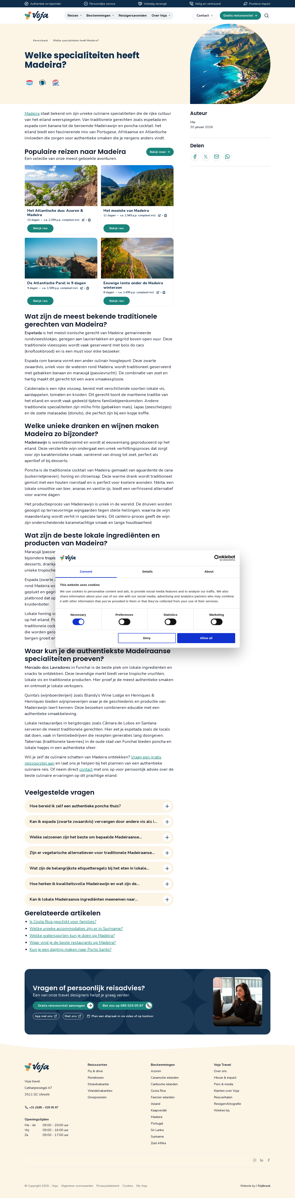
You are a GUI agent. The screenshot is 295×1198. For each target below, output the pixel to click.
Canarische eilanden (165, 1077)
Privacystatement (107, 1186)
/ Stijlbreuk (263, 1186)
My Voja (141, 1186)
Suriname (157, 1136)
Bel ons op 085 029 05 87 (127, 1005)
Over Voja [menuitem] (159, 15)
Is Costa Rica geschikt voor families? (63, 921)
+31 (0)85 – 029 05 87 (41, 1107)
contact (86, 769)
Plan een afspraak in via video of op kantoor (120, 1016)
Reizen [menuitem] (73, 15)
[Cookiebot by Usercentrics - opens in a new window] (217, 558)
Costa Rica (158, 1091)
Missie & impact (225, 1077)
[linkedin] (261, 1160)
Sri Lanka (157, 1130)
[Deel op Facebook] (194, 156)
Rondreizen (96, 1077)
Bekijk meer (160, 152)
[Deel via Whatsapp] (227, 156)
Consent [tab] (86, 571)
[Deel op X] (205, 156)
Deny (147, 638)
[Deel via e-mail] (216, 156)
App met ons (46, 1016)
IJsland (155, 1104)
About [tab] (208, 571)
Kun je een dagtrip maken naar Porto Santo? (70, 949)
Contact (205, 15)
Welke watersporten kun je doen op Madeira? (72, 935)
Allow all (206, 638)
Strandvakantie (98, 1084)
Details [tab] (147, 571)
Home (26, 40)
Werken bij (221, 1110)
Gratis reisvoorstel (240, 15)
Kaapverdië (159, 1110)
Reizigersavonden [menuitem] (133, 15)
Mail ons (73, 1016)
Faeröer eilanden (163, 1097)
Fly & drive (95, 1071)
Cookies (128, 1186)
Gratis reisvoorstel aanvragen (65, 1005)
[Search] (266, 15)
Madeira (32, 113)
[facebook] (268, 1160)
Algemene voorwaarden (77, 1186)
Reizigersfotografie (227, 1104)
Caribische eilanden (164, 1084)
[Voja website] (37, 16)
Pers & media (223, 1084)
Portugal (157, 1123)
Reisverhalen (223, 1097)
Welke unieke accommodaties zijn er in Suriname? (76, 928)
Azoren (156, 1071)
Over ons (220, 1071)
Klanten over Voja (226, 1091)
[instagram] (254, 1160)
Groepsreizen (97, 1097)
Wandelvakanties (100, 1091)
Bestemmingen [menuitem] (98, 15)
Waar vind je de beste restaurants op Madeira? (73, 942)
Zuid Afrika (158, 1143)
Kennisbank (40, 40)
